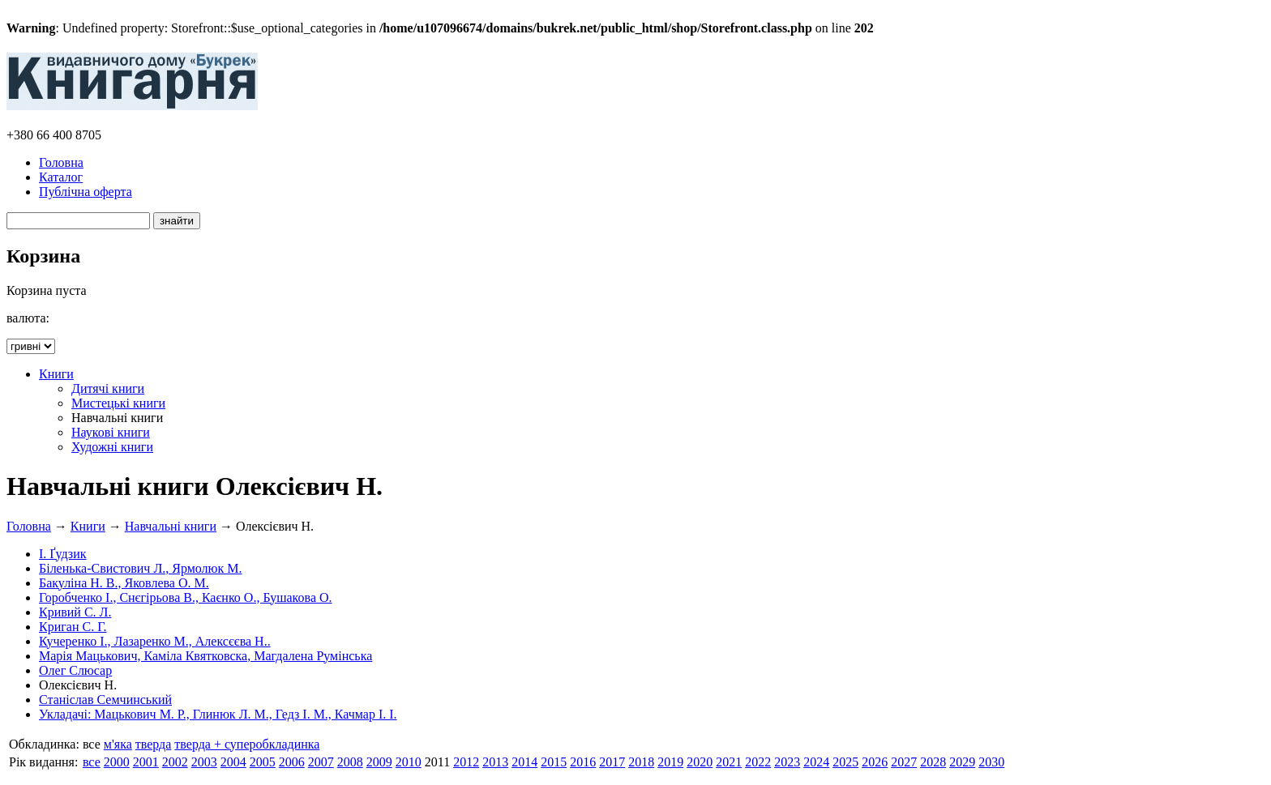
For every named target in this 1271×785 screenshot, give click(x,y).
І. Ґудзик (63, 554)
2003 (204, 762)
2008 (350, 762)
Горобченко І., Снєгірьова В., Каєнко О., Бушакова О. (185, 597)
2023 (787, 762)
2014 (524, 762)
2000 (117, 762)
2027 (904, 762)
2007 (321, 762)
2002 (175, 762)
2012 (466, 762)
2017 (612, 762)
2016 (583, 762)
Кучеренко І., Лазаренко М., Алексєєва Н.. (155, 641)
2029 (962, 762)
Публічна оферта (85, 191)
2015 (554, 762)
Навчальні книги (170, 526)
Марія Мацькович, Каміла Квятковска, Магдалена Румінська (205, 656)
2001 (146, 762)
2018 (641, 762)
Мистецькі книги (118, 403)
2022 (758, 762)
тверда (153, 744)
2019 (670, 762)
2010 (409, 762)
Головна (61, 162)
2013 (495, 762)
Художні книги (112, 447)
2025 (845, 762)
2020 (700, 762)
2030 (991, 762)
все (92, 762)
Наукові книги (110, 432)
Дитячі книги (107, 388)
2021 (729, 762)
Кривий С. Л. (75, 612)
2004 (233, 762)
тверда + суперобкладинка (246, 744)
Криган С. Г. (73, 627)
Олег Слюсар (75, 670)
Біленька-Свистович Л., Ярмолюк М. (140, 568)
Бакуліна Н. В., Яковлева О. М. (124, 583)
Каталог (61, 177)
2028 (933, 762)
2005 (263, 762)
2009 (379, 762)
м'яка (118, 744)
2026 (875, 762)
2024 (816, 762)
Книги (56, 374)
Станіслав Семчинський (105, 699)
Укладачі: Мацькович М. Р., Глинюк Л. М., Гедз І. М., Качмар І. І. (218, 714)
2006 (292, 762)
